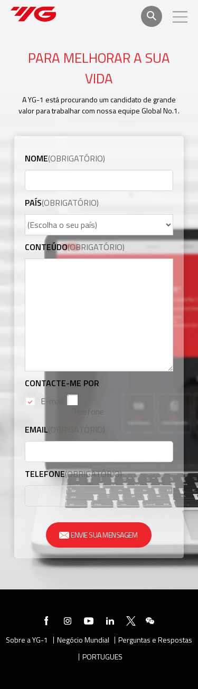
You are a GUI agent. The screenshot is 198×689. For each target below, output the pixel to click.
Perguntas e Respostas (155, 640)
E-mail (52, 401)
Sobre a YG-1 (27, 640)
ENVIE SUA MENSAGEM (98, 534)
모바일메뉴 (180, 16)
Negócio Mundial (83, 640)
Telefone (88, 411)
